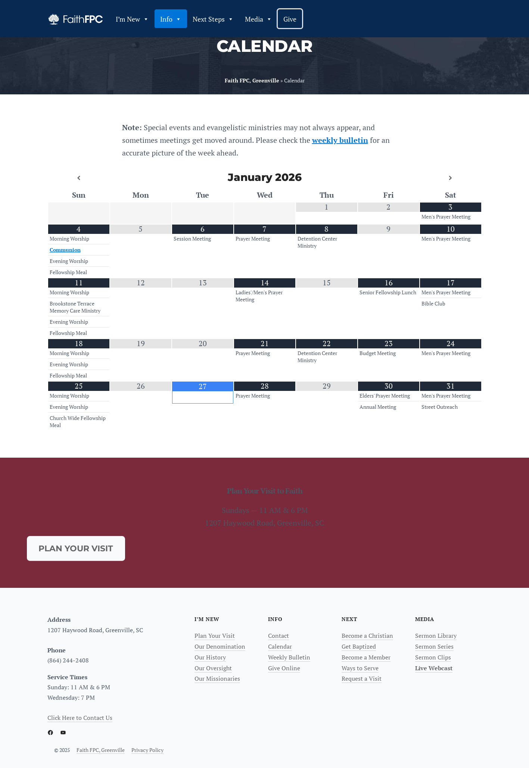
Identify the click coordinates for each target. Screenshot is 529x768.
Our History (210, 657)
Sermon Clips (433, 657)
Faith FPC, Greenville (101, 749)
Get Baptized (359, 646)
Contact (278, 635)
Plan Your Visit (215, 635)
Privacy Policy (147, 749)
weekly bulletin (340, 140)
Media (258, 19)
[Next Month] (450, 178)
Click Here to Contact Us (79, 718)
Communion (65, 250)
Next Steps (213, 19)
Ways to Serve (360, 668)
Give (289, 19)
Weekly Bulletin (289, 657)
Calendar (280, 646)
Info (170, 19)
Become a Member (366, 657)
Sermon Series (434, 646)
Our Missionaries (217, 678)
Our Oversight (213, 668)
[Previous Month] (78, 178)
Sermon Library (436, 635)
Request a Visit (362, 678)
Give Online (284, 668)
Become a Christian (367, 635)
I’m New (132, 19)
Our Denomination (220, 646)
